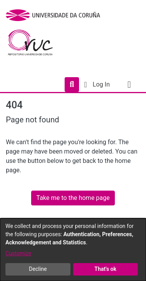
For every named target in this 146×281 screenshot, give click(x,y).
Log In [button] (102, 84)
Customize (18, 253)
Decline (38, 269)
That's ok (105, 269)
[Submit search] (72, 84)
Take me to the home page (73, 197)
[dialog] (73, 249)
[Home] (35, 44)
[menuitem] (85, 84)
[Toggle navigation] (129, 84)
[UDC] (55, 15)
